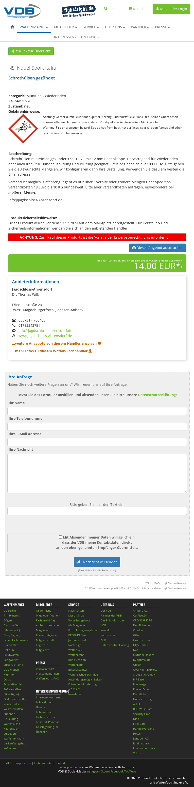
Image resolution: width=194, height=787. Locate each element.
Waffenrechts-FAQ (47, 678)
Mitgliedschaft (45, 640)
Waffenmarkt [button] (34, 27)
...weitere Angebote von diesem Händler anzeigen (56, 343)
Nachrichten (76, 610)
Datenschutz (43, 763)
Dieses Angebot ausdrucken (157, 247)
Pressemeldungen (47, 673)
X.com (105, 771)
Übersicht (10, 610)
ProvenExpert (142, 689)
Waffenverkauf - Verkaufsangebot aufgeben (15, 743)
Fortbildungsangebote (82, 630)
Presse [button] (162, 27)
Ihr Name (17, 403)
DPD (136, 719)
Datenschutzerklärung (157, 394)
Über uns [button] (115, 27)
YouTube (130, 771)
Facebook (116, 771)
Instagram (94, 771)
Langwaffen (11, 660)
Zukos (137, 753)
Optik (7, 679)
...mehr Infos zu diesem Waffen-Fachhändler (52, 351)
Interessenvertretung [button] (76, 36)
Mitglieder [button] (65, 27)
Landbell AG (141, 738)
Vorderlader (11, 704)
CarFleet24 (140, 615)
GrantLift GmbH (143, 640)
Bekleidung (11, 719)
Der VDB (106, 610)
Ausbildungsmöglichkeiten (85, 679)
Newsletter (75, 694)
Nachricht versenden (97, 562)
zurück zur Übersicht (31, 51)
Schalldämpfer (13, 684)
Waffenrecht (76, 655)
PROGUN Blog (77, 635)
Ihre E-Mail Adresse (25, 434)
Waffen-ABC (75, 650)
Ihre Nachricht (21, 449)
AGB (103, 640)
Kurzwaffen (11, 645)
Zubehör (9, 714)
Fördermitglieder (47, 635)
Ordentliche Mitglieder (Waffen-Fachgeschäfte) (48, 615)
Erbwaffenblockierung (82, 684)
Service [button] (91, 27)
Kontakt (106, 630)
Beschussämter (78, 669)
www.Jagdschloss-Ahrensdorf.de (45, 335)
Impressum (108, 635)
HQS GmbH (140, 645)
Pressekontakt (45, 668)
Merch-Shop (76, 615)
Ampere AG (140, 610)
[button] (12, 27)
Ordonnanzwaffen (15, 699)
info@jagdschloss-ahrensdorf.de (45, 330)
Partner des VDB (111, 615)
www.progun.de (70, 767)
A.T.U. (137, 704)
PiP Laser (139, 679)
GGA (136, 635)
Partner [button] (140, 27)
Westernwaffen (13, 709)
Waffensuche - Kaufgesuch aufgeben (13, 728)
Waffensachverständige (83, 674)
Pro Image (139, 684)
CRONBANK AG (142, 620)
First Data (139, 723)
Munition (10, 674)
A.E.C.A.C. (74, 689)
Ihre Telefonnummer (26, 418)
